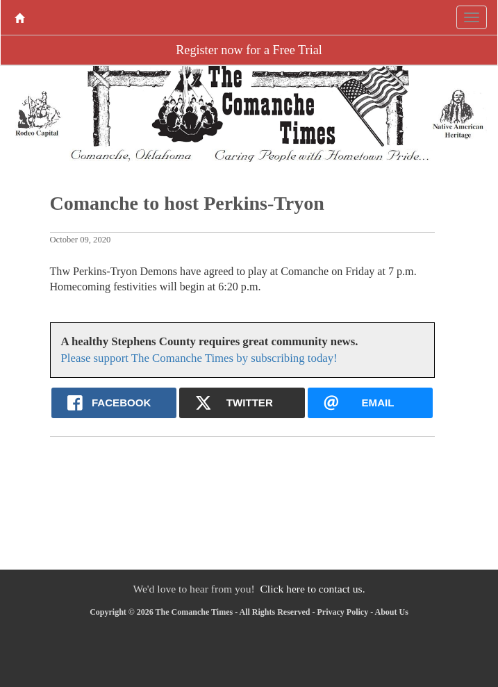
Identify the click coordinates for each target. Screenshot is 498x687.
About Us (391, 612)
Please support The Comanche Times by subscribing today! (199, 358)
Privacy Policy (342, 612)
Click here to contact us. (312, 589)
